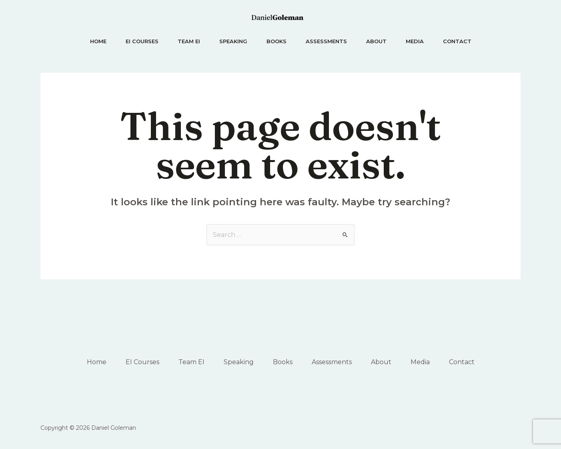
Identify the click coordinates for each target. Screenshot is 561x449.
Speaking (233, 41)
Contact (457, 41)
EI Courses (142, 41)
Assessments (326, 41)
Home (98, 41)
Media (415, 41)
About (376, 41)
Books (276, 41)
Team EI (189, 41)
